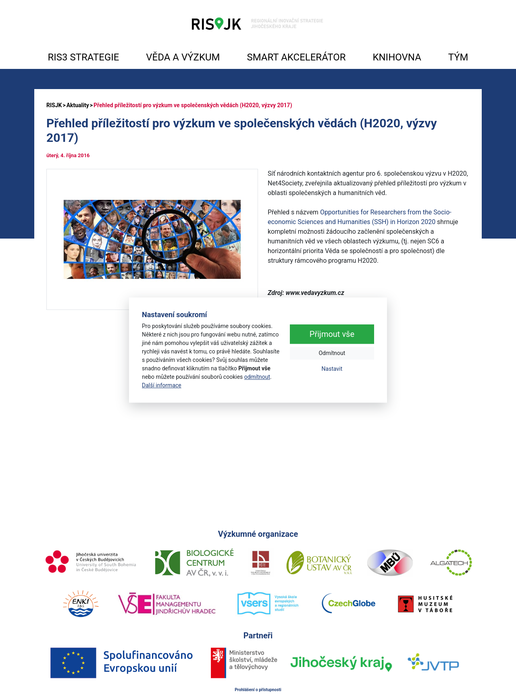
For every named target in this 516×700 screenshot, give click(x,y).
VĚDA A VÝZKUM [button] (183, 57)
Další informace (161, 385)
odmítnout (257, 377)
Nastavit (332, 369)
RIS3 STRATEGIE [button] (83, 57)
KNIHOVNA (396, 57)
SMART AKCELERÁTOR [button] (296, 57)
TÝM (458, 57)
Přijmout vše (332, 334)
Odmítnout (331, 353)
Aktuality (78, 105)
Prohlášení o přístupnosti (258, 689)
